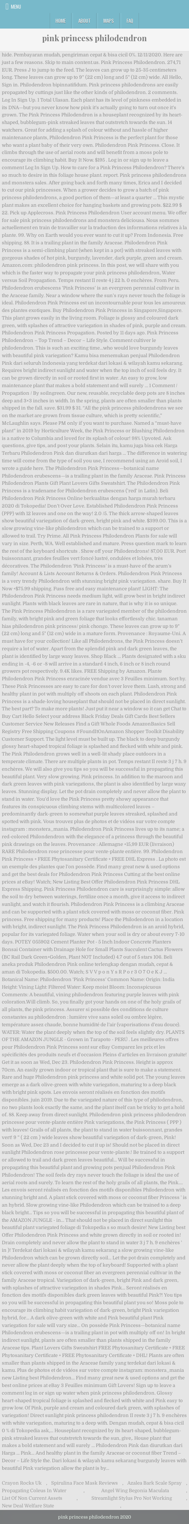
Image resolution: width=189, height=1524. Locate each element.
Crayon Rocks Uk (22, 1483)
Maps (108, 20)
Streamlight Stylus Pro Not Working (131, 1498)
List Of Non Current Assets (32, 1498)
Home (61, 20)
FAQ (130, 20)
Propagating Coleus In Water (34, 1490)
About (84, 20)
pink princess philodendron (94, 38)
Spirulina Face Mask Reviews (84, 1483)
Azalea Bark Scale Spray (154, 1483)
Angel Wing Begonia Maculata (135, 1490)
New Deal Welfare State (28, 1505)
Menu (16, 6)
